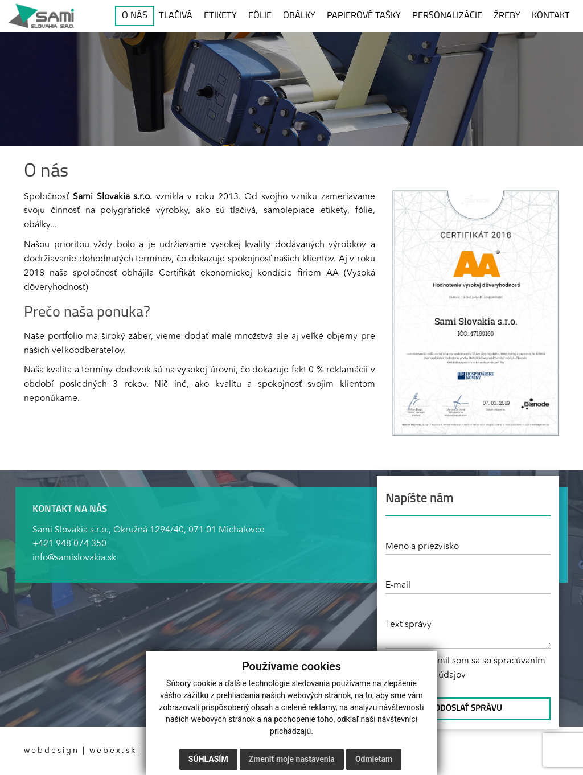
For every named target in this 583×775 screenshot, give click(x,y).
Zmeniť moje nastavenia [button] (292, 759)
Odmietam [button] (373, 759)
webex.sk (113, 751)
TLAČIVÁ (175, 15)
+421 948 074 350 (69, 543)
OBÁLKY (299, 15)
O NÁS (134, 15)
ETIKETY (220, 15)
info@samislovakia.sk (74, 558)
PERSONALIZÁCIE (447, 15)
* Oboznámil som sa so (465, 668)
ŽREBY (507, 15)
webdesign (51, 751)
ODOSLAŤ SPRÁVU (468, 708)
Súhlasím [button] (208, 759)
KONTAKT (551, 15)
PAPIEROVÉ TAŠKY (364, 15)
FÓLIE (260, 15)
